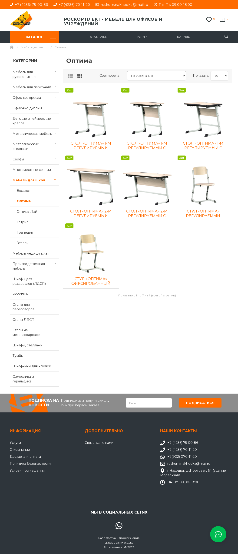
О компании (99, 36)
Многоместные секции (32, 170)
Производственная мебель (36, 265)
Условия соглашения (27, 470)
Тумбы (18, 356)
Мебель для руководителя (36, 73)
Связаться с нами (99, 442)
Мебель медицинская (36, 253)
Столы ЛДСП (23, 320)
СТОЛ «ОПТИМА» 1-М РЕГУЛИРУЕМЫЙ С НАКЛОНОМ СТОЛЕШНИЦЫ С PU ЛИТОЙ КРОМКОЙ (203, 145)
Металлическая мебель (36, 133)
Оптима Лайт (28, 211)
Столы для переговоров (23, 306)
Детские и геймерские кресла (36, 119)
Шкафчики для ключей (32, 366)
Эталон (23, 243)
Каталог (41, 37)
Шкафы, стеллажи (28, 345)
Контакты (183, 36)
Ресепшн (20, 294)
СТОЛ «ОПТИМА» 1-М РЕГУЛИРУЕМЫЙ (91, 145)
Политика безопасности (30, 463)
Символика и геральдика (23, 379)
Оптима (24, 201)
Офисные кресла (36, 97)
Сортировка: (109, 75)
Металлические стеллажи (36, 145)
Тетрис (22, 222)
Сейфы (36, 158)
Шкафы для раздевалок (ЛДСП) (29, 281)
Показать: (200, 75)
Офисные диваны (27, 108)
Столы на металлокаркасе (26, 332)
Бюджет (24, 191)
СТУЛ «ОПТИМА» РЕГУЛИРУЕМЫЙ (203, 213)
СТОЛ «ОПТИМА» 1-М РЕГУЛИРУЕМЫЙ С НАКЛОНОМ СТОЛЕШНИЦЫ (147, 145)
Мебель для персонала (36, 86)
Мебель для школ (34, 47)
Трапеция (25, 232)
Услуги (142, 36)
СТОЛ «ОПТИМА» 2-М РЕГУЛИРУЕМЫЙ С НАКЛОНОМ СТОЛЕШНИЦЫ (147, 213)
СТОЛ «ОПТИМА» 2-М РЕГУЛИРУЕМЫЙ (91, 213)
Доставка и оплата (25, 456)
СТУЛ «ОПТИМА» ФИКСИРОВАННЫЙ (90, 281)
